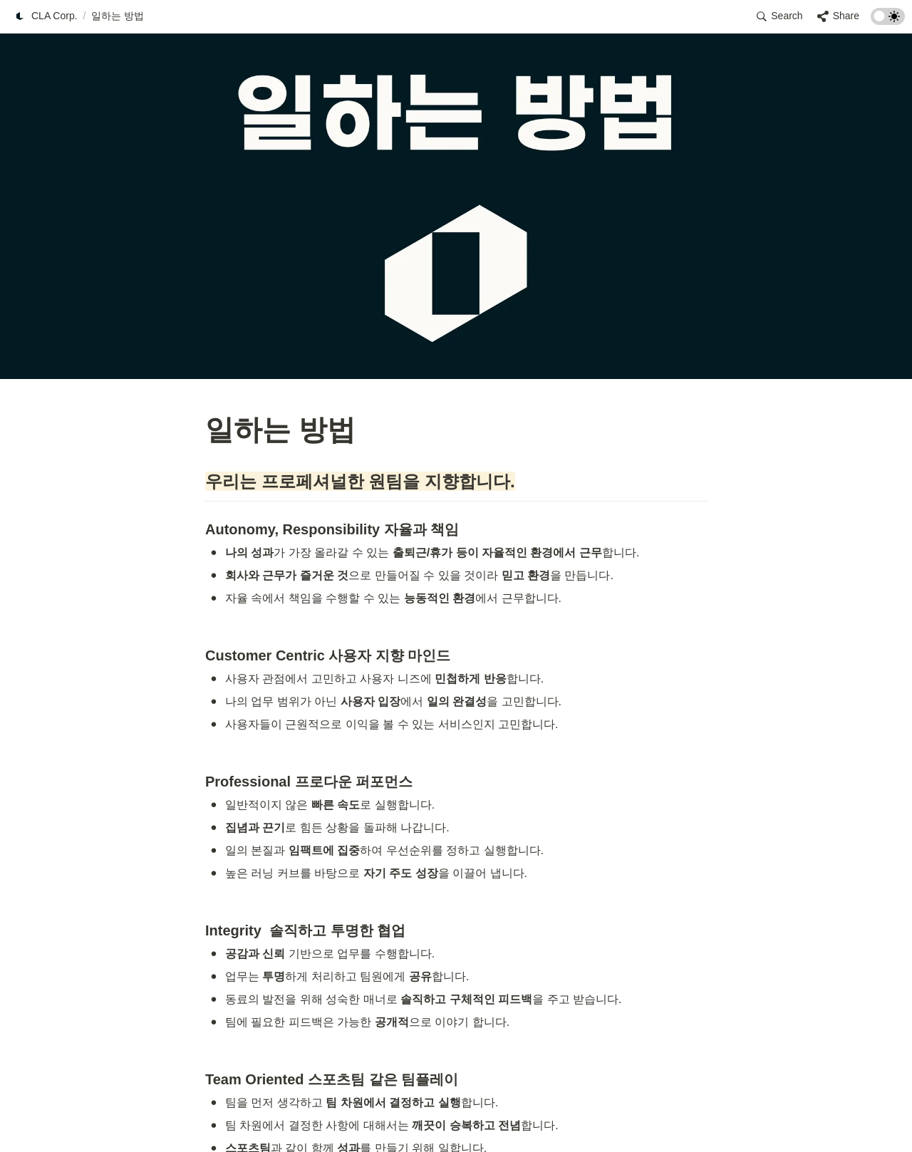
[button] (45, 16)
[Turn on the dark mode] (888, 21)
